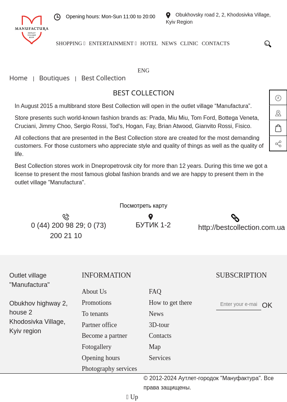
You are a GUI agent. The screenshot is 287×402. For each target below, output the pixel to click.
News (156, 313)
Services (160, 357)
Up (132, 397)
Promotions (97, 302)
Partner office (99, 324)
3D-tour (159, 324)
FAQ (155, 291)
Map (155, 346)
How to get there (170, 302)
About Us (94, 291)
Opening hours (101, 357)
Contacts (160, 335)
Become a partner (104, 335)
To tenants (95, 313)
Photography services (109, 368)
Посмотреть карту (143, 206)
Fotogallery (97, 346)
